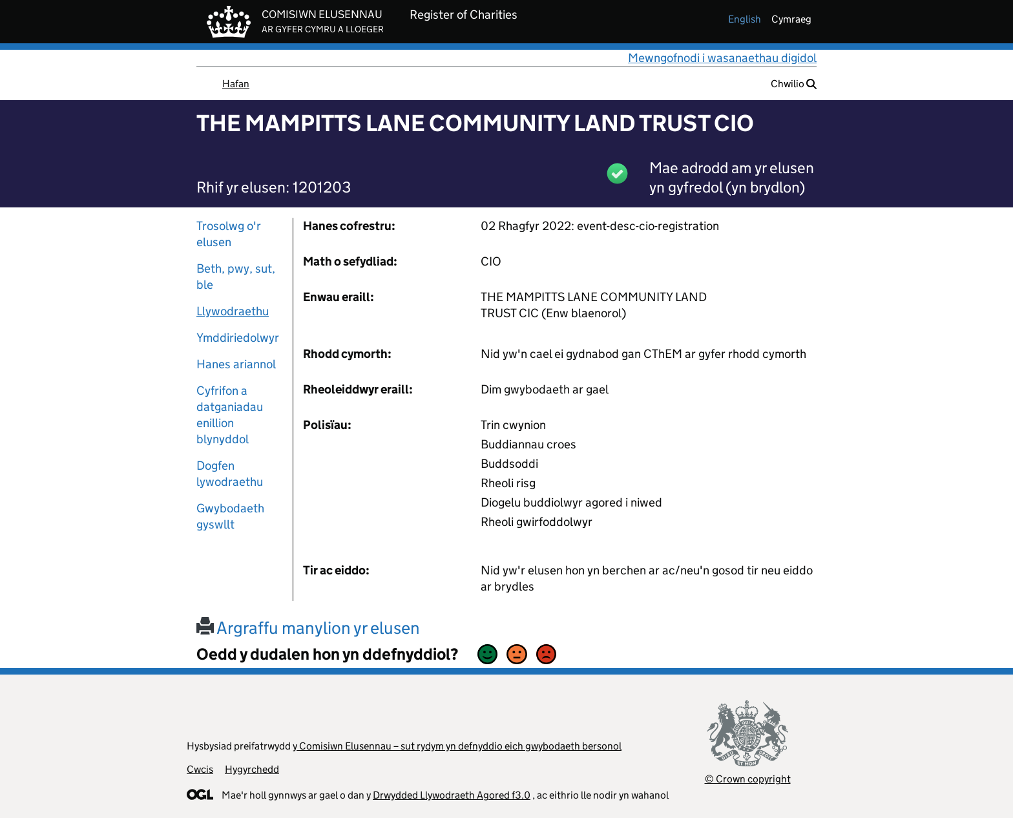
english (744, 19)
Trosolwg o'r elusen (228, 233)
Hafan (235, 84)
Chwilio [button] (794, 84)
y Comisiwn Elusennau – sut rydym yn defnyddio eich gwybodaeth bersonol (457, 746)
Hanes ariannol (236, 364)
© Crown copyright (748, 779)
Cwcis (200, 769)
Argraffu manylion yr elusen (308, 627)
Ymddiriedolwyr (237, 337)
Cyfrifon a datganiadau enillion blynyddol (229, 414)
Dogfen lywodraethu (229, 473)
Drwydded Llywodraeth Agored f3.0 (451, 795)
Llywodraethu (232, 311)
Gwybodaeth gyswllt (230, 516)
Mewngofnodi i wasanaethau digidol (722, 57)
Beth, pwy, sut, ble (235, 276)
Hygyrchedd (252, 769)
